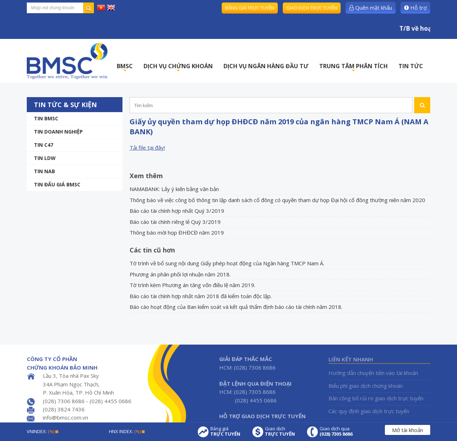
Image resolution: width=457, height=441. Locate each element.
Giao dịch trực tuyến (311, 8)
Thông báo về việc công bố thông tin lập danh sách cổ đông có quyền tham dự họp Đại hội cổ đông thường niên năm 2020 (277, 200)
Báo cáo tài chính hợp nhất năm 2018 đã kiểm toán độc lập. (201, 296)
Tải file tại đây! (147, 147)
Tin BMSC (46, 118)
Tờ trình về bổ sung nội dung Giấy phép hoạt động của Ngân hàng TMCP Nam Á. (227, 263)
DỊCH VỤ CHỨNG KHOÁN (178, 68)
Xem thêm (146, 175)
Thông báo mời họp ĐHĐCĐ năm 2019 (177, 232)
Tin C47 (43, 144)
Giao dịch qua (336, 431)
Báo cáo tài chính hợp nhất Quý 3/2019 (177, 210)
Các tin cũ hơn (152, 250)
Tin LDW (45, 158)
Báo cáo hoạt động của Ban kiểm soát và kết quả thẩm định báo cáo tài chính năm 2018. (236, 306)
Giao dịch (280, 431)
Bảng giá (225, 431)
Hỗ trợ (415, 7)
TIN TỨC (410, 66)
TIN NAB (44, 171)
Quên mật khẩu (370, 7)
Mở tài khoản (407, 430)
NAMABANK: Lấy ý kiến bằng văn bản (174, 188)
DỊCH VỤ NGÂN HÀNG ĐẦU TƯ (266, 66)
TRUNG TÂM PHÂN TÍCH (353, 68)
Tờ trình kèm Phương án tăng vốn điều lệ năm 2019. (192, 285)
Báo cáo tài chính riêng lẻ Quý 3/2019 (175, 221)
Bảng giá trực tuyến (249, 8)
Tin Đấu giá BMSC (57, 184)
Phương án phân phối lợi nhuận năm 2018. (180, 274)
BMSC (125, 68)
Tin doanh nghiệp (58, 131)
